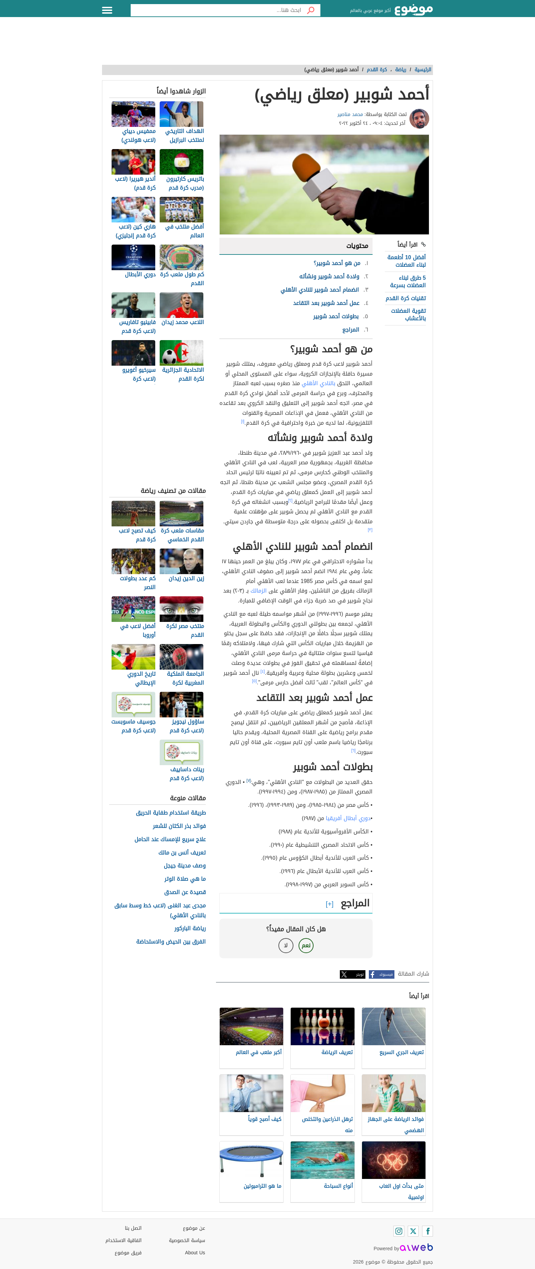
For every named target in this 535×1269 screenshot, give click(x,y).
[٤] (263, 671)
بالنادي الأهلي (318, 383)
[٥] (254, 681)
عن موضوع (194, 1228)
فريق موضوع (128, 1252)
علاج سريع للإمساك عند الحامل (170, 840)
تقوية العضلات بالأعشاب (408, 315)
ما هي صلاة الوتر (185, 879)
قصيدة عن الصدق (185, 893)
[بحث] (310, 10)
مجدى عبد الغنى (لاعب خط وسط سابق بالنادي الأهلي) (159, 911)
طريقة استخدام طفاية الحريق (171, 813)
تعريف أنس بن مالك (182, 853)
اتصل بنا (133, 1228)
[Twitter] (413, 1231)
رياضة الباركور (190, 929)
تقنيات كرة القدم (406, 298)
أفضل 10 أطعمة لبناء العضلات (406, 261)
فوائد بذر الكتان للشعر (179, 826)
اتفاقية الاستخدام (123, 1240)
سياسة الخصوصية (187, 1240)
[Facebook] (427, 1231)
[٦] (353, 750)
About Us (195, 1252)
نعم (306, 945)
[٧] (248, 780)
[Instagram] (398, 1231)
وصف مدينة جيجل (185, 866)
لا (286, 945)
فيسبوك (386, 974)
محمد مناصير (350, 114)
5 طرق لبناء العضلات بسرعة (408, 282)
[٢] (290, 500)
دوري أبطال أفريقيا (348, 818)
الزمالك (258, 590)
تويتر (360, 974)
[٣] (370, 530)
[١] (243, 421)
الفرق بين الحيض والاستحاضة (171, 942)
